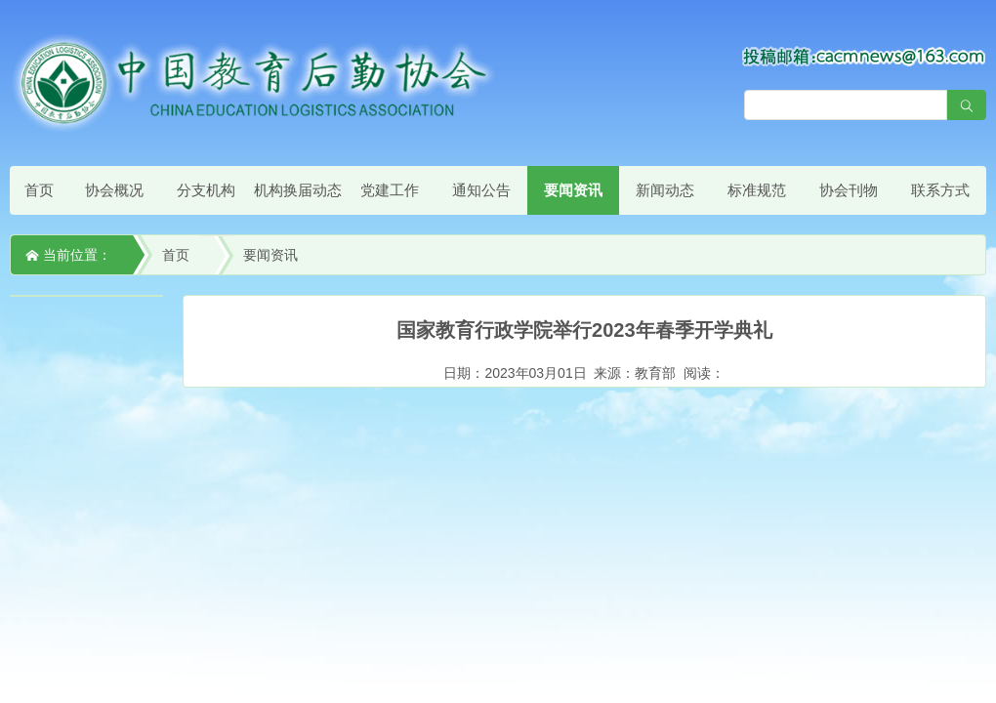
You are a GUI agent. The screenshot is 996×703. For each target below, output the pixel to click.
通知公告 (481, 190)
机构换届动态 (298, 190)
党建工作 (389, 190)
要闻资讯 (573, 190)
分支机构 (206, 190)
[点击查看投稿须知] (864, 55)
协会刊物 (848, 190)
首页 (39, 190)
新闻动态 (665, 190)
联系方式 (940, 190)
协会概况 (114, 190)
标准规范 (756, 190)
